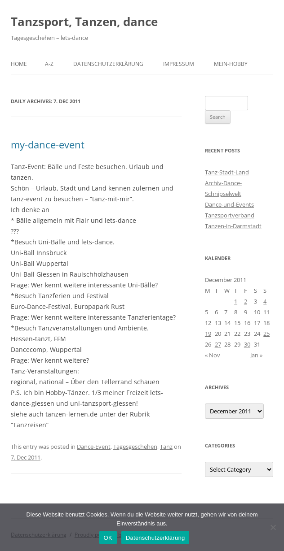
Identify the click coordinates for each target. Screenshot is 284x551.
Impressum (178, 64)
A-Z (49, 64)
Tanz (166, 447)
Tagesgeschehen (135, 447)
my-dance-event (47, 144)
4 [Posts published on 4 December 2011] (264, 301)
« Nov (212, 355)
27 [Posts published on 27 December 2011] (218, 344)
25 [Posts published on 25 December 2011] (266, 334)
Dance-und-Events (229, 204)
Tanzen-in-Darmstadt (233, 226)
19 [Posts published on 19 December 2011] (208, 334)
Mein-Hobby (231, 64)
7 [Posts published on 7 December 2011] (225, 312)
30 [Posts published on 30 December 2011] (247, 344)
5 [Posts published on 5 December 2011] (206, 312)
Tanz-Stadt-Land (227, 172)
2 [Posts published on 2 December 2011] (245, 301)
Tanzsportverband (229, 215)
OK (108, 537)
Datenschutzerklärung (108, 64)
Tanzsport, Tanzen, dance (84, 21)
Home (19, 64)
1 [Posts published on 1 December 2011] (235, 301)
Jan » (256, 355)
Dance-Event (94, 447)
